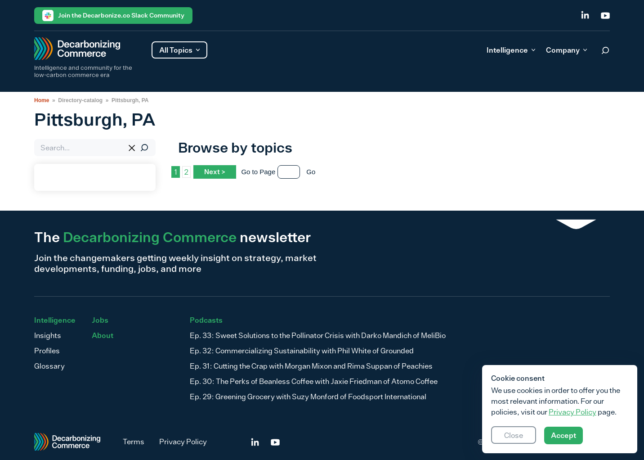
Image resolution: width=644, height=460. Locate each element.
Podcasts (206, 320)
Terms (133, 441)
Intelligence (511, 50)
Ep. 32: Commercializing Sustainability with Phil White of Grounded (302, 351)
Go (310, 172)
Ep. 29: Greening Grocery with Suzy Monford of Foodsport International (308, 396)
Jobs (100, 320)
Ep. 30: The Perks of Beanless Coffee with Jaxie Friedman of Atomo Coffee (314, 381)
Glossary (49, 366)
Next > (214, 172)
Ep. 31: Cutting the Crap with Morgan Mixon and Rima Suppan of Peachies (311, 366)
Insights (47, 335)
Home (41, 100)
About (102, 335)
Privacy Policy (183, 441)
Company (566, 50)
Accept (563, 435)
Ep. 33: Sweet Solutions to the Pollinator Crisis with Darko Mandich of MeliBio (318, 335)
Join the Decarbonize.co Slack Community (113, 15)
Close (513, 435)
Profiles (47, 351)
